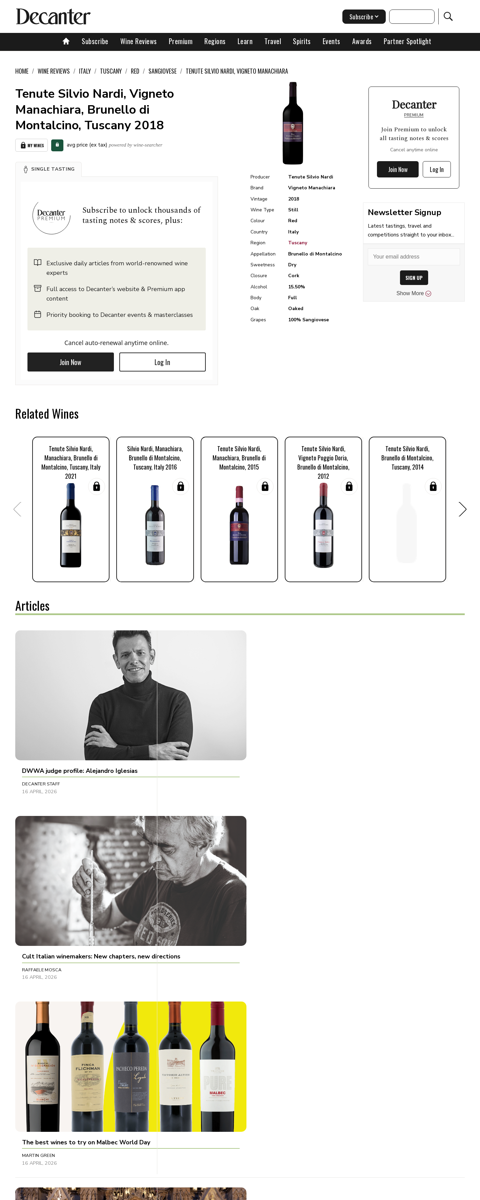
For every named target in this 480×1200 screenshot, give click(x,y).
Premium (181, 41)
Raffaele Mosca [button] (190, 737)
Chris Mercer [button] (187, 884)
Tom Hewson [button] (37, 884)
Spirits (302, 41)
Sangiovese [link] (162, 70)
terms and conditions (299, 1192)
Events (331, 41)
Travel (272, 41)
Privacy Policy (252, 1192)
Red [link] (135, 70)
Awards (362, 41)
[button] (48, 168)
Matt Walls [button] (333, 884)
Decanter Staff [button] (41, 737)
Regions (215, 41)
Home (21, 70)
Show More (414, 293)
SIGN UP (414, 277)
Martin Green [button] (335, 737)
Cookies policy (212, 1192)
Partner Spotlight (408, 41)
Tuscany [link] (111, 70)
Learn (245, 41)
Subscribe (95, 41)
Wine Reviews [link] (54, 70)
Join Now (70, 361)
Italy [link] (85, 70)
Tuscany (297, 243)
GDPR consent (346, 1192)
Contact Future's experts (160, 1192)
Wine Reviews (138, 41)
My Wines (31, 144)
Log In (162, 361)
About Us (113, 1192)
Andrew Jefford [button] (339, 1024)
